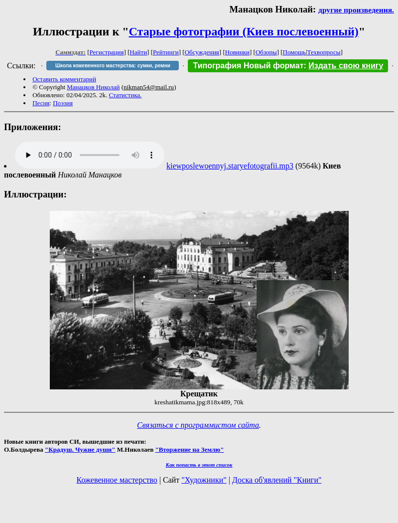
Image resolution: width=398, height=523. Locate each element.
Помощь (294, 52)
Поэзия (63, 103)
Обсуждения (202, 52)
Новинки (237, 52)
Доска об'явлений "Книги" (277, 480)
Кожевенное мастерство (117, 480)
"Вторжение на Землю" (189, 449)
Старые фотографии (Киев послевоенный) (244, 31)
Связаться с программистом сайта (198, 425)
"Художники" (203, 480)
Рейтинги (166, 52)
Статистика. (125, 95)
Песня (40, 103)
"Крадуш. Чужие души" (80, 449)
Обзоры (266, 52)
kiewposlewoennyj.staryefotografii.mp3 (229, 166)
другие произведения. (356, 9)
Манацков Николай (93, 87)
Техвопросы (324, 52)
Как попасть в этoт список (199, 465)
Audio (89, 155)
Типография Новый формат (248, 65)
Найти (138, 52)
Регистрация (107, 52)
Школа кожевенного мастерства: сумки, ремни (112, 65)
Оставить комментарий (64, 79)
